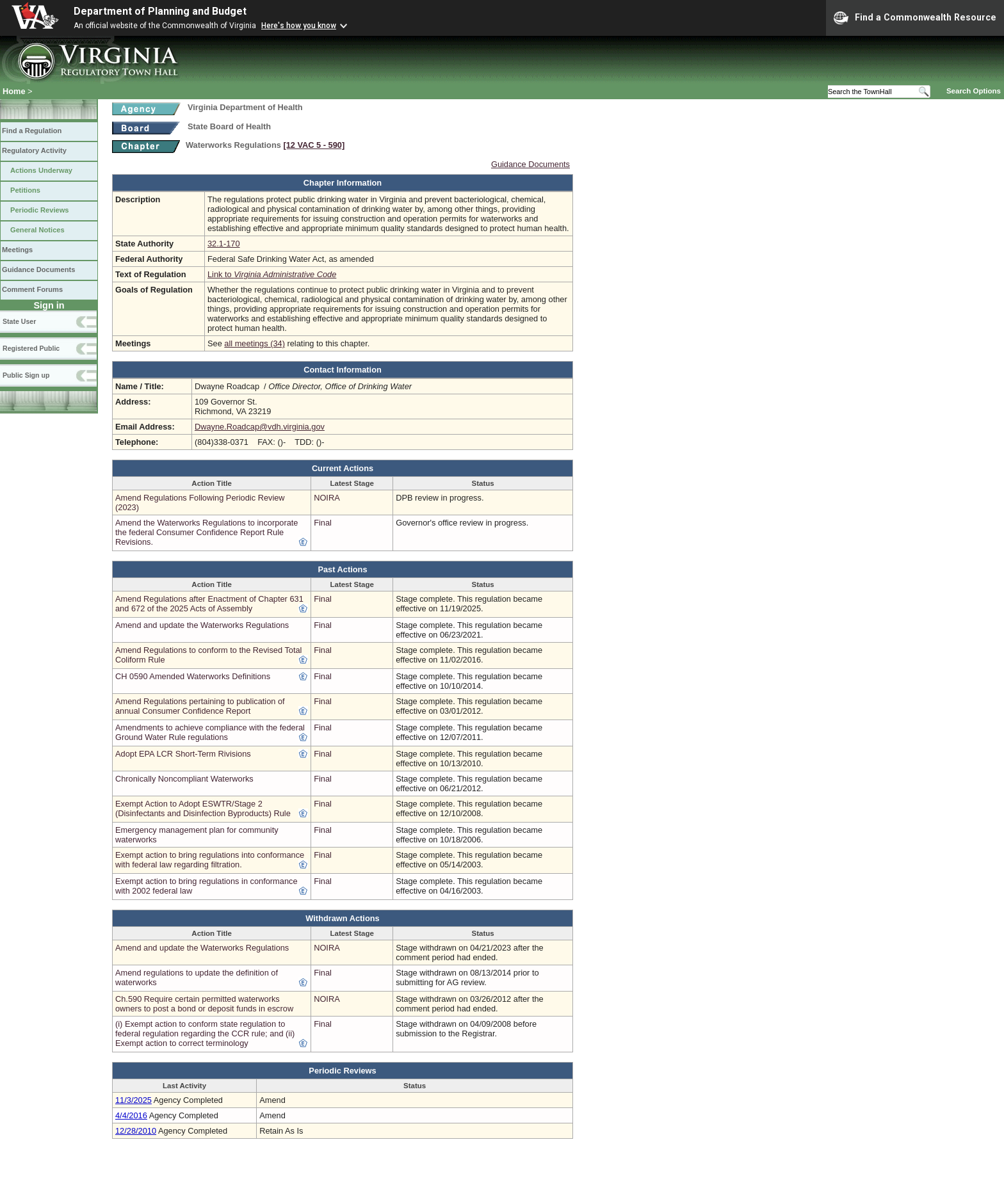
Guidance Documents (38, 269)
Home (14, 91)
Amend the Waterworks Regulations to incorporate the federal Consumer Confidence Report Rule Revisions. (206, 532)
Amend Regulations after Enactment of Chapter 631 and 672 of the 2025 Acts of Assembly (209, 603)
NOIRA (327, 498)
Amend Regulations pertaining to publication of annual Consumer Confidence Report (200, 706)
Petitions (25, 190)
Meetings (17, 249)
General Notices (37, 230)
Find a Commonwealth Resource (915, 18)
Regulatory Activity (34, 150)
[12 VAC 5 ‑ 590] (313, 145)
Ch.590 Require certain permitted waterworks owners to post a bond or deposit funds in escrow (204, 1003)
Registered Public (31, 348)
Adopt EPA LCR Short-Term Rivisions (183, 754)
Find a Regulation (31, 130)
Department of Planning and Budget (160, 11)
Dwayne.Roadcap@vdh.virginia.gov (260, 426)
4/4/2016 (131, 1115)
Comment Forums (32, 289)
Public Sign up (26, 375)
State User (19, 321)
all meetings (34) (254, 343)
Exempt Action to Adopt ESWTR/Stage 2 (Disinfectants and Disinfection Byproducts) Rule (203, 808)
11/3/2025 (133, 1100)
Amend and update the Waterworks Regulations (202, 625)
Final (323, 522)
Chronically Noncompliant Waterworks (184, 779)
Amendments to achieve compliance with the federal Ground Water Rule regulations (210, 732)
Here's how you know (298, 25)
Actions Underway (41, 170)
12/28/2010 (135, 1131)
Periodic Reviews (39, 210)
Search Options (973, 91)
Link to (271, 274)
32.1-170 (223, 243)
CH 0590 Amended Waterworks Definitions (192, 676)
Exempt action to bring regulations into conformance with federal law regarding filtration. (209, 859)
